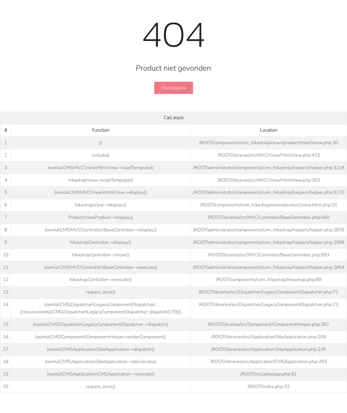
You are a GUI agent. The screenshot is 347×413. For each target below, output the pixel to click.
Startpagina (174, 88)
